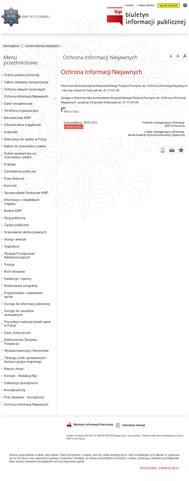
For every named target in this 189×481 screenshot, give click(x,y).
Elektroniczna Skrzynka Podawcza (20, 341)
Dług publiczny (14, 218)
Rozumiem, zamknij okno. (160, 468)
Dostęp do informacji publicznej (27, 304)
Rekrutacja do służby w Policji (25, 139)
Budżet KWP (13, 211)
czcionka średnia (177, 55)
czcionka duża (185, 56)
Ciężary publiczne (16, 225)
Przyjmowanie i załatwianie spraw (23, 294)
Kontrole (10, 185)
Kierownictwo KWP (17, 118)
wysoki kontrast (168, 5)
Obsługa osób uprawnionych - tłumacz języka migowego (26, 359)
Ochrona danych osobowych (24, 89)
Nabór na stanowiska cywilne (25, 146)
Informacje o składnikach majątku (22, 201)
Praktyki (10, 164)
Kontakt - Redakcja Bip (20, 376)
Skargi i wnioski (15, 239)
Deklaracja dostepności (21, 383)
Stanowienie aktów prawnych (25, 232)
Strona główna (11, 45)
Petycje (9, 264)
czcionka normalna (170, 55)
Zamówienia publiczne (20, 171)
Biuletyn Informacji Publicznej (89, 424)
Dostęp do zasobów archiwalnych (19, 312)
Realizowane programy (20, 286)
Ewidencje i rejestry (18, 279)
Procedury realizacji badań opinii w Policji (27, 323)
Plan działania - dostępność (24, 397)
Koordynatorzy (14, 390)
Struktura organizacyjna (21, 110)
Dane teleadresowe (18, 103)
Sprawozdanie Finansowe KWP (26, 193)
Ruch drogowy (14, 271)
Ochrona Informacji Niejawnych (42, 45)
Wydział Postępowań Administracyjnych (19, 255)
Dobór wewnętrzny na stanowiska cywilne (20, 155)
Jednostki (11, 132)
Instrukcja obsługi (130, 425)
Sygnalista (11, 246)
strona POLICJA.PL (185, 5)
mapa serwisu (145, 5)
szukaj (128, 5)
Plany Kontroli (14, 178)
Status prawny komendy (21, 75)
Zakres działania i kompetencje (26, 82)
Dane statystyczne (17, 333)
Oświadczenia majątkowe (22, 125)
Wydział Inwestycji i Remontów (26, 350)
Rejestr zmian (14, 369)
